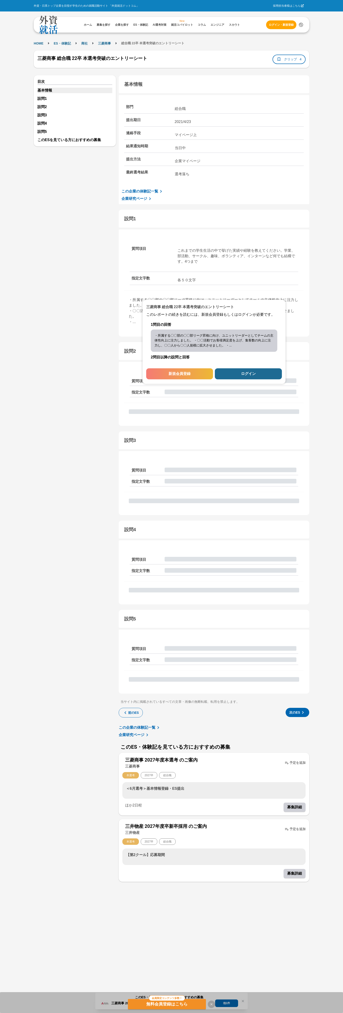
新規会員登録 (180, 374)
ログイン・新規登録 (281, 24)
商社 (84, 43)
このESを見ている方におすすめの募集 (69, 140)
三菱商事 (104, 43)
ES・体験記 (62, 43)
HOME (38, 43)
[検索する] (301, 25)
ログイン (248, 374)
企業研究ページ (137, 198)
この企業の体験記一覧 (142, 191)
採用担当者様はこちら (287, 5)
